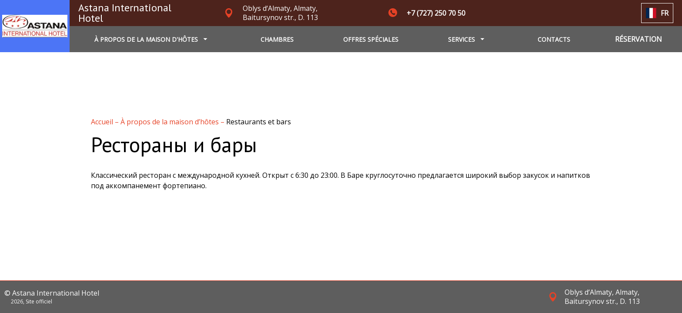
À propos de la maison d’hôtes (170, 122)
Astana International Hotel (124, 13)
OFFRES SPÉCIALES (370, 39)
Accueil (103, 122)
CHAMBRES (277, 39)
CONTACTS (554, 39)
